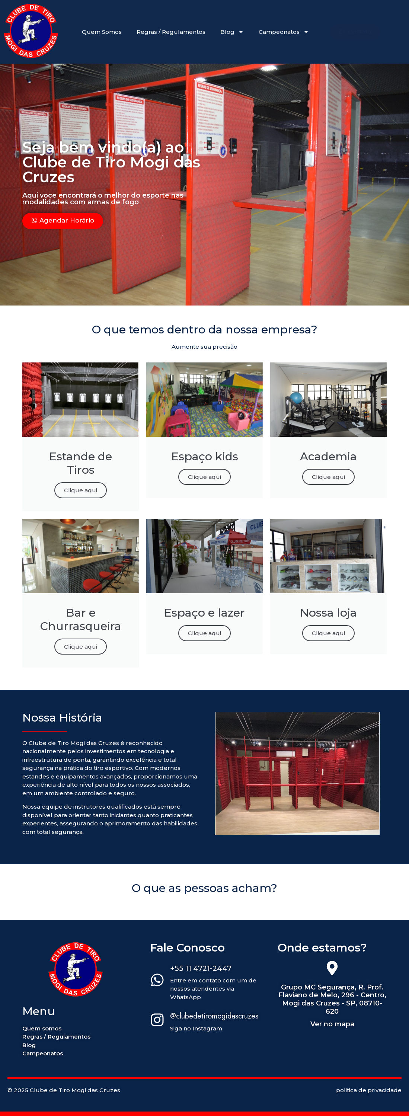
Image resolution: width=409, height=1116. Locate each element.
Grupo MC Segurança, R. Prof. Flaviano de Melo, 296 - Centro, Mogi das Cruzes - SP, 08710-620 (332, 999)
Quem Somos (102, 31)
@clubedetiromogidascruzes (214, 1016)
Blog (232, 31)
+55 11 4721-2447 (200, 968)
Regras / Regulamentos (171, 31)
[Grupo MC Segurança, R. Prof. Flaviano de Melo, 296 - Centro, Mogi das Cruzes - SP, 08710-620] (332, 969)
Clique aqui (80, 490)
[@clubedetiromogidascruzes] (157, 1021)
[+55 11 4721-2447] (157, 981)
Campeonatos (284, 31)
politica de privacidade (369, 1090)
